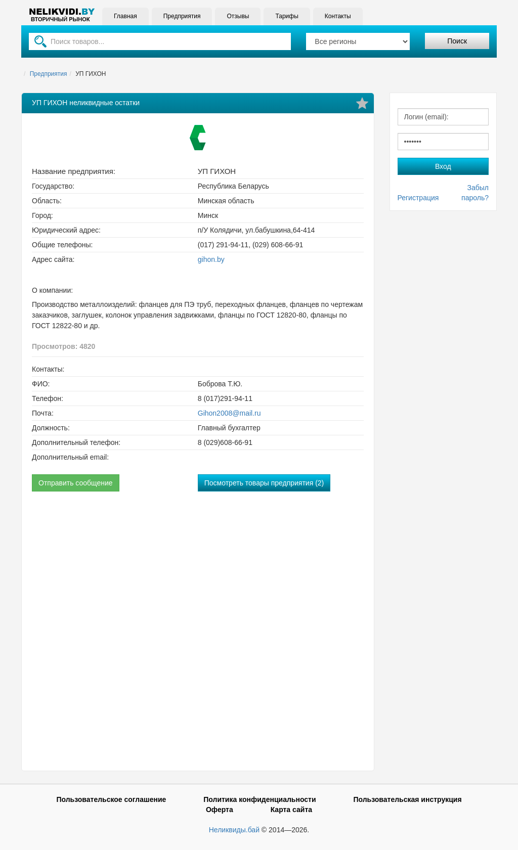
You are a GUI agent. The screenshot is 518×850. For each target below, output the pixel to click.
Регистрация (418, 198)
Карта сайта (291, 810)
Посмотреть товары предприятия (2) (264, 483)
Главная (125, 16)
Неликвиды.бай (234, 830)
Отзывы (238, 16)
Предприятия (182, 16)
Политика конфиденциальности (259, 799)
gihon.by (211, 259)
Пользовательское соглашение (111, 799)
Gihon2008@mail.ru (229, 413)
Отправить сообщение (75, 483)
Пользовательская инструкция (407, 799)
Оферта (219, 810)
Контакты (338, 16)
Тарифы (286, 16)
